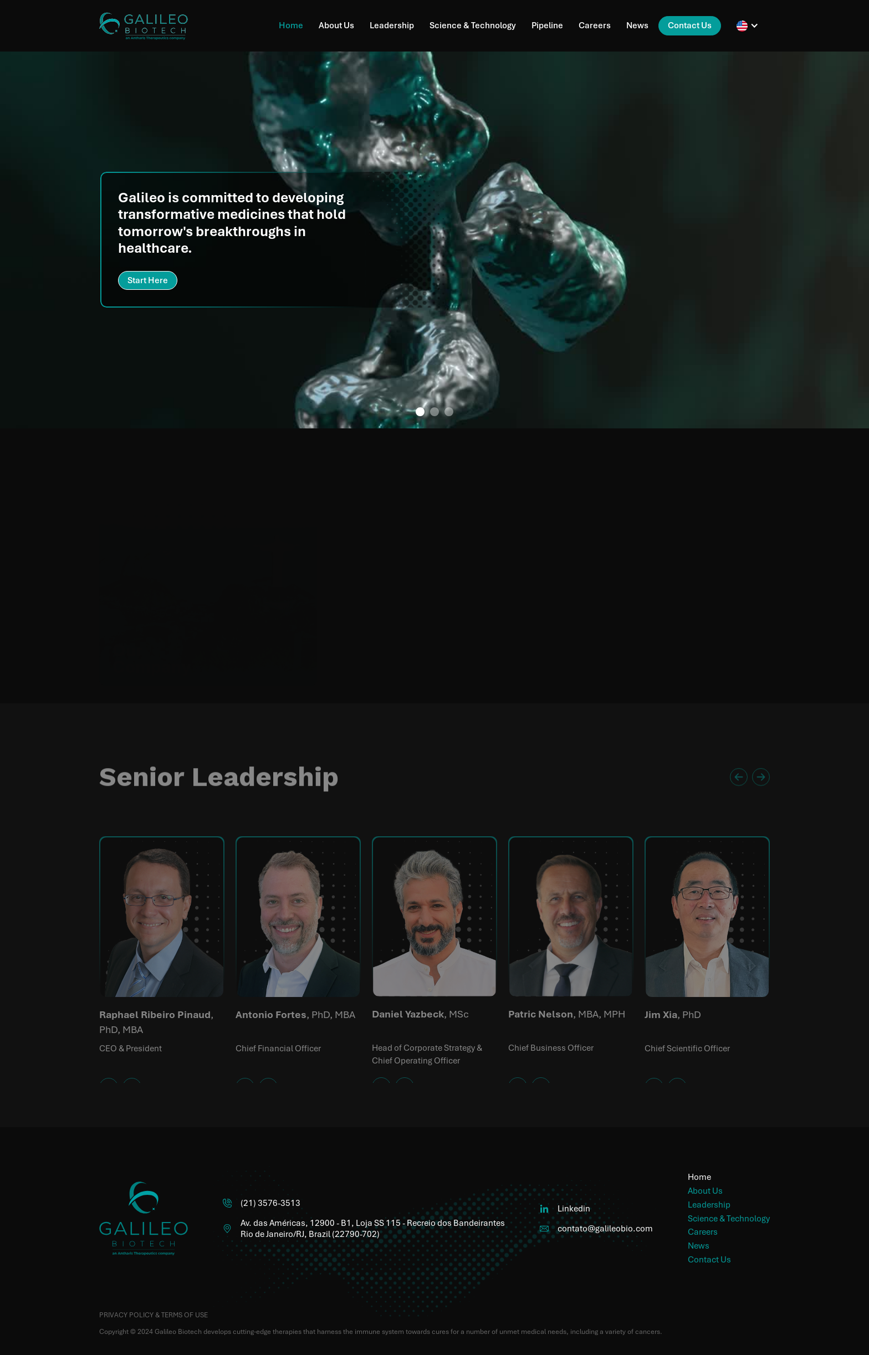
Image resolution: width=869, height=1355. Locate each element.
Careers (595, 25)
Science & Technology (473, 25)
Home (291, 25)
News (637, 25)
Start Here (147, 280)
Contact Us (690, 25)
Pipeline (547, 25)
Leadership (392, 25)
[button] (747, 26)
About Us (336, 25)
